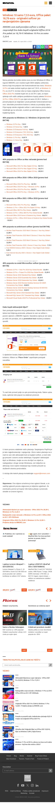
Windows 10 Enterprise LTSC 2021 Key (19, 135)
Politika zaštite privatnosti (31, 791)
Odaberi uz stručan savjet (13, 627)
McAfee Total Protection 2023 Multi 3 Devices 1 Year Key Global (27, 230)
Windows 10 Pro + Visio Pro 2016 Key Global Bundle (24, 270)
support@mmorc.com (42, 473)
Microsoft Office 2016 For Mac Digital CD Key (21, 171)
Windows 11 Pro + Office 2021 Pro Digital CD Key (23, 207)
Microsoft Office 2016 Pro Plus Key (18, 184)
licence (10, 10)
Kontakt (31, 793)
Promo (5, 10)
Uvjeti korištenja (15, 791)
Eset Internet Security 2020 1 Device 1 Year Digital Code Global (27, 253)
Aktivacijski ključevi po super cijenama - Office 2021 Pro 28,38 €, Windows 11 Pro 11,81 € (32, 679)
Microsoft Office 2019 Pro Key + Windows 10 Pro (22, 192)
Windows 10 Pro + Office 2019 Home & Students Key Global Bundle (29, 218)
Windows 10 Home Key (14, 127)
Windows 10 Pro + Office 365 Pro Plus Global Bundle (24, 213)
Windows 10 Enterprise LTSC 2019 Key (19, 132)
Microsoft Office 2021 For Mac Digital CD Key (21, 166)
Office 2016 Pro (8, 94)
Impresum (45, 791)
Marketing (24, 793)
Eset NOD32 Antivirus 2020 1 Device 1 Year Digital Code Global (27, 248)
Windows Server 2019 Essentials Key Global (21, 277)
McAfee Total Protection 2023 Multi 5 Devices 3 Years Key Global (28, 235)
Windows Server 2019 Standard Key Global (21, 275)
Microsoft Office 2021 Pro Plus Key (18, 205)
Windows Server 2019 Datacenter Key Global (21, 280)
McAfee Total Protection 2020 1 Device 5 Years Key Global (26, 245)
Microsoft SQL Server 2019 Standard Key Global (22, 293)
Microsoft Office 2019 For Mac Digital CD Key (21, 168)
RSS (6, 791)
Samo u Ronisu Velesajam (39, 627)
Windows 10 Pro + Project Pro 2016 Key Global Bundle (24, 272)
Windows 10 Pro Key (13, 124)
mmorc (14, 10)
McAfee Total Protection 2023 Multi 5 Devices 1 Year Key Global (27, 240)
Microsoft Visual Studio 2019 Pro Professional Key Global (25, 298)
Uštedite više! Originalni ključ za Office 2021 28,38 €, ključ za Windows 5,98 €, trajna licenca (32, 730)
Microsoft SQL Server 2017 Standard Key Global (22, 295)
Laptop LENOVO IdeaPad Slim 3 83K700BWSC (39, 565)
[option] (15, 562)
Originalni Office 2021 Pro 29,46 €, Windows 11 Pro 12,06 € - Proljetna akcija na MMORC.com (32, 705)
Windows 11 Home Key (14, 140)
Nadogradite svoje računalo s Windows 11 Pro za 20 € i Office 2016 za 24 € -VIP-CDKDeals (33, 692)
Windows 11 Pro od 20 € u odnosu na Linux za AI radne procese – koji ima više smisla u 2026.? (33, 743)
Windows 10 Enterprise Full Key (17, 129)
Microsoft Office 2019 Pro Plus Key (18, 189)
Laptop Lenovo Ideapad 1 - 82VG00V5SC (14, 565)
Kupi (24, 590)
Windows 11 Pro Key (13, 137)
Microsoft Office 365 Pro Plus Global (18, 210)
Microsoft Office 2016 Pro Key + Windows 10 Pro (22, 187)
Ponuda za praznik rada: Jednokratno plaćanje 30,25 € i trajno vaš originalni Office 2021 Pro (33, 718)
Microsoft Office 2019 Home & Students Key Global (23, 215)
